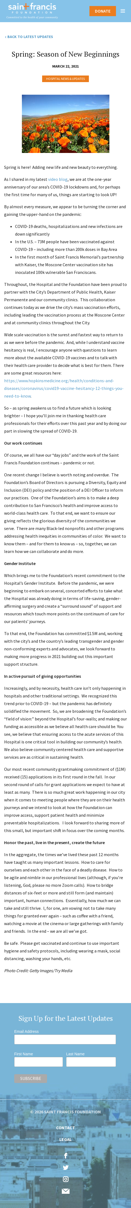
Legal (65, 1139)
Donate (102, 11)
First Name (23, 1054)
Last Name (75, 1054)
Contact (65, 1127)
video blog (58, 179)
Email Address (26, 1031)
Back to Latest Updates (30, 36)
